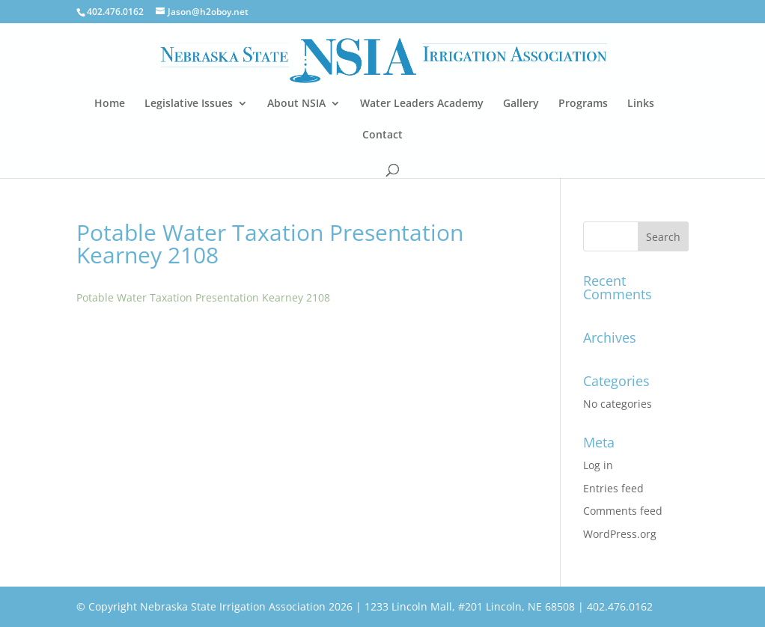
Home (109, 104)
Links (640, 104)
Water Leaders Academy (422, 104)
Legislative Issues (188, 104)
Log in (598, 465)
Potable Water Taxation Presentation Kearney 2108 (203, 297)
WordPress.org (619, 534)
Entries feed (613, 488)
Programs (583, 104)
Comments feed (622, 511)
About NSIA (296, 104)
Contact (382, 135)
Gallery (521, 104)
